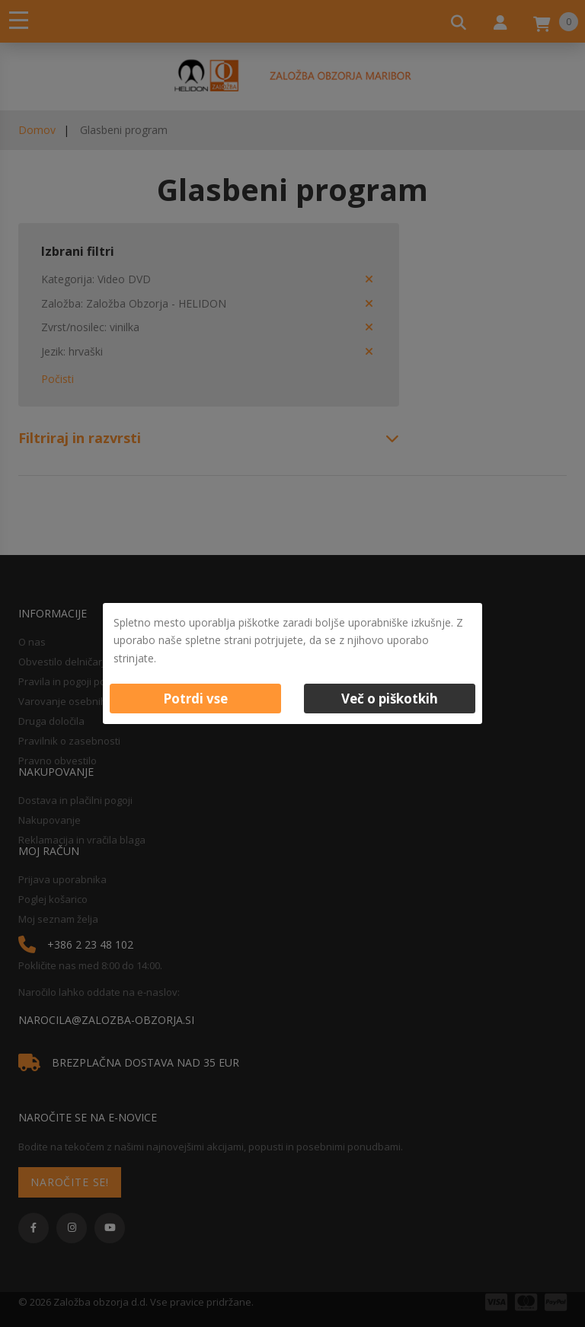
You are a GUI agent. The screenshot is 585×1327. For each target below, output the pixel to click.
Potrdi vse (195, 698)
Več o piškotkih (389, 698)
